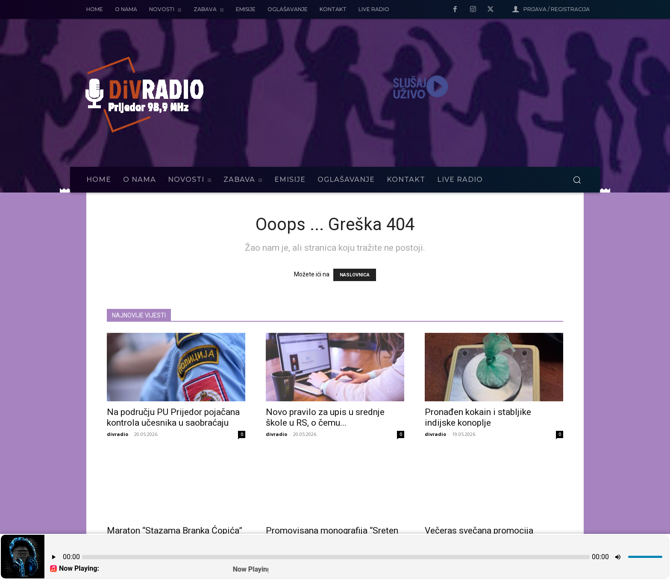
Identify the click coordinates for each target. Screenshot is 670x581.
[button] (577, 180)
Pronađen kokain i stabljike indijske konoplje (478, 417)
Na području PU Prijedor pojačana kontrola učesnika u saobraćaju (173, 417)
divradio (117, 434)
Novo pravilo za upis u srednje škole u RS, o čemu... (325, 417)
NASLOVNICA (355, 275)
